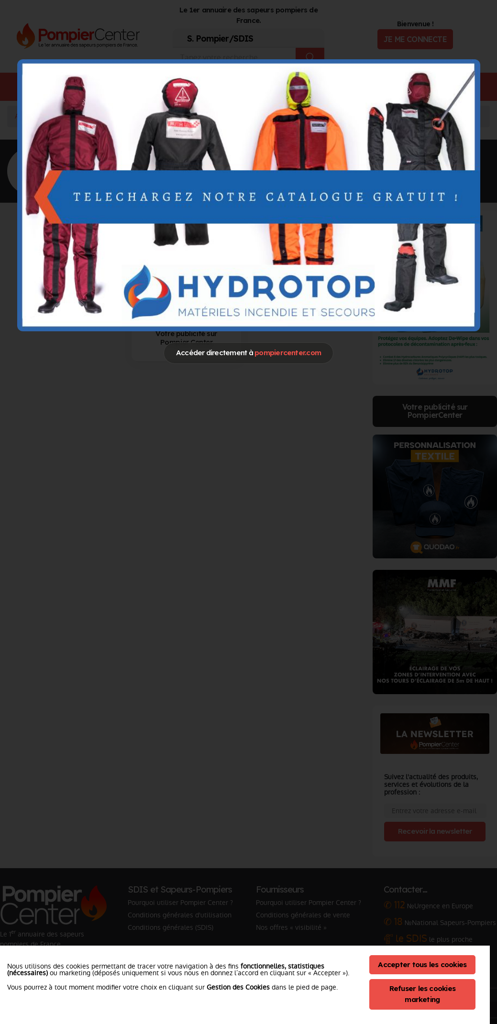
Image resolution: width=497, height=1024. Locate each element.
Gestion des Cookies (238, 987)
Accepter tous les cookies (422, 964)
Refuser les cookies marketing (422, 994)
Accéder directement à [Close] (248, 352)
